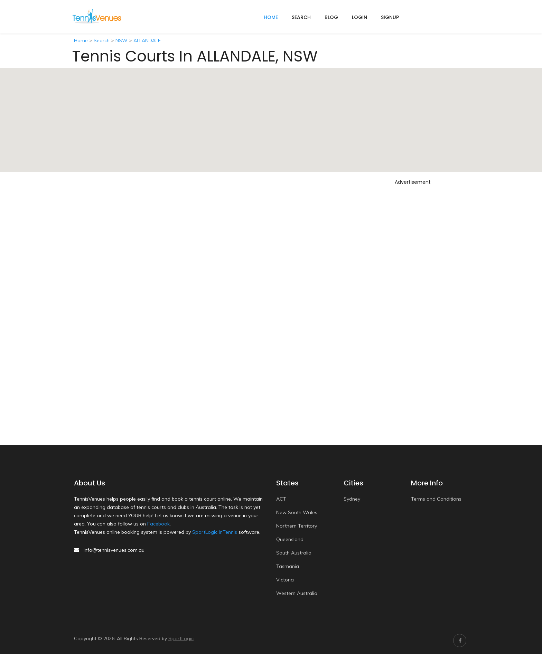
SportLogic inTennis (214, 532)
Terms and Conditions (436, 499)
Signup (390, 17)
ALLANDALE (147, 40)
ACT (281, 499)
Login (359, 17)
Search (301, 17)
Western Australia (296, 593)
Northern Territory (296, 526)
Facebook (158, 524)
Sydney (352, 499)
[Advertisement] (413, 291)
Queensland (289, 539)
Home (81, 40)
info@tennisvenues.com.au (114, 550)
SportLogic (181, 638)
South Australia (293, 553)
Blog (331, 17)
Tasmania (287, 566)
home (271, 17)
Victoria (285, 580)
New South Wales (296, 512)
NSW (121, 40)
